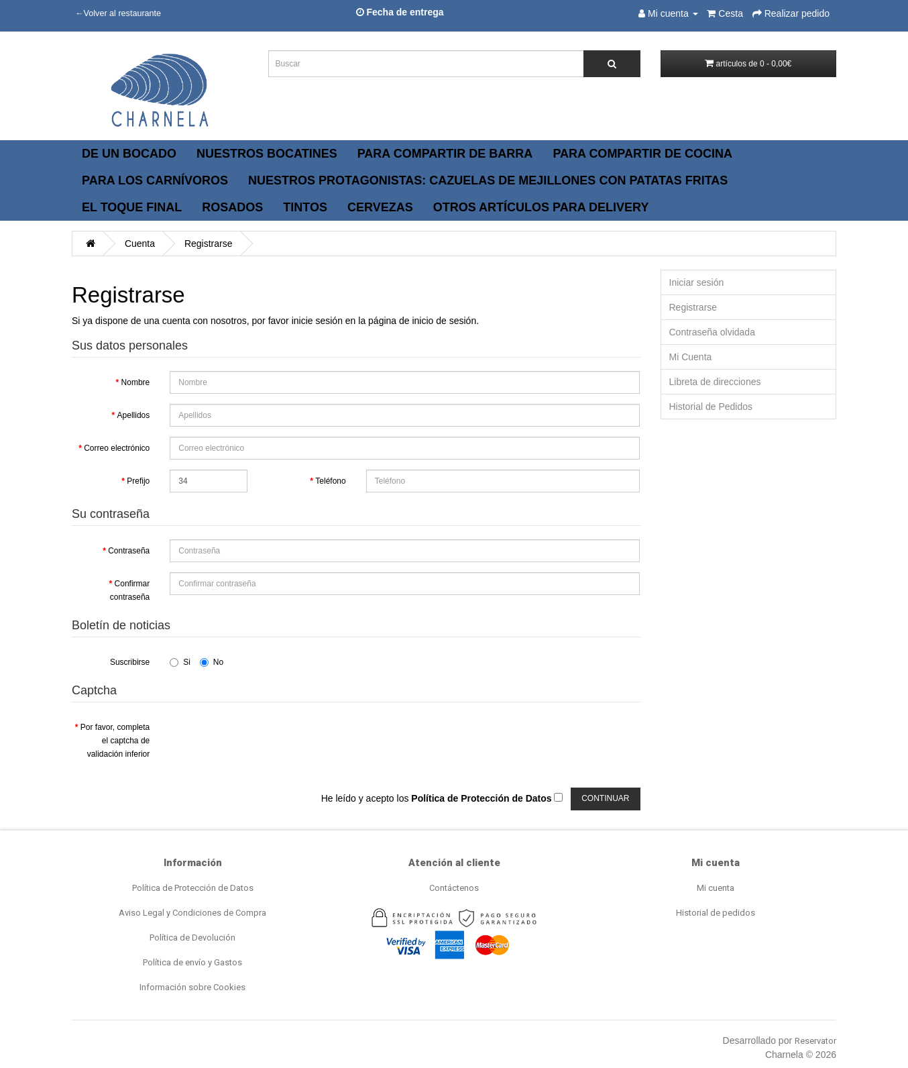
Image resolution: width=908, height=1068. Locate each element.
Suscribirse (130, 662)
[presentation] (272, 742)
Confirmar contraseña (130, 590)
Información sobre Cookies (192, 987)
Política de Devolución (192, 937)
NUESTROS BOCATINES (266, 153)
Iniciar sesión (696, 282)
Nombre (135, 382)
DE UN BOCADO (129, 153)
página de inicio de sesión (422, 320)
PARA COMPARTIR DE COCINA (642, 153)
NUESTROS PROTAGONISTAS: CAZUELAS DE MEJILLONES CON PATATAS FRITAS (488, 180)
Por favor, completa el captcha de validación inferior (115, 741)
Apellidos (133, 415)
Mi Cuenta (690, 357)
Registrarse (208, 243)
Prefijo (138, 481)
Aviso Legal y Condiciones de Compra (192, 913)
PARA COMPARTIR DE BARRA (445, 153)
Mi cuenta (715, 888)
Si (180, 662)
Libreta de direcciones (715, 381)
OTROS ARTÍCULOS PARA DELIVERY (541, 207)
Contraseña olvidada (712, 332)
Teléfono (330, 481)
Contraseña (129, 550)
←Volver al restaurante (118, 13)
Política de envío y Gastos (192, 962)
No (211, 662)
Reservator (815, 1041)
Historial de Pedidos (711, 406)
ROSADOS (232, 207)
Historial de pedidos (715, 913)
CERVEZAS (380, 207)
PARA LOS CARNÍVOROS (155, 180)
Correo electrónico (117, 448)
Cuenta (140, 243)
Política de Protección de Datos (192, 888)
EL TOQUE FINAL (132, 207)
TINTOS (305, 207)
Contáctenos (454, 888)
